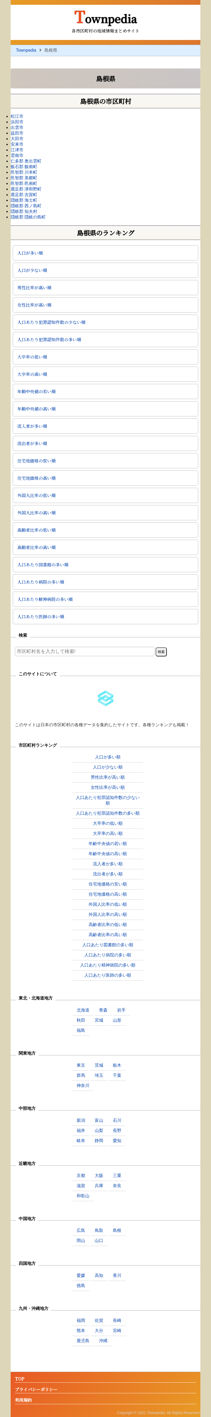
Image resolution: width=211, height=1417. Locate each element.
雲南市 (17, 155)
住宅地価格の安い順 (36, 461)
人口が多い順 (30, 253)
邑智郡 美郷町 (24, 178)
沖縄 (103, 1340)
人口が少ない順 (32, 270)
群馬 (81, 1075)
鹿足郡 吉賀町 (24, 194)
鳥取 (99, 1230)
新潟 (81, 1120)
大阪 (99, 1175)
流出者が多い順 (32, 443)
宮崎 (117, 1330)
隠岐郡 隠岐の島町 (28, 217)
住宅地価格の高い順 (36, 478)
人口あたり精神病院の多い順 (45, 599)
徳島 (81, 1285)
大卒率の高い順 (32, 374)
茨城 (99, 1065)
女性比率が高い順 (34, 305)
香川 (117, 1275)
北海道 (83, 1010)
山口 (99, 1240)
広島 (81, 1230)
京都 (81, 1175)
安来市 (17, 144)
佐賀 (99, 1320)
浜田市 (17, 122)
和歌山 (83, 1195)
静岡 (99, 1140)
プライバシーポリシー (36, 1389)
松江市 (17, 116)
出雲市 (17, 127)
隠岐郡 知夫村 (24, 211)
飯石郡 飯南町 (24, 166)
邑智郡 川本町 (24, 172)
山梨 (99, 1130)
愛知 (117, 1140)
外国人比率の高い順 (36, 513)
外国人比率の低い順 (36, 495)
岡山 (81, 1240)
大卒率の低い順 (32, 357)
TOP (19, 1379)
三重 (117, 1175)
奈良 (117, 1185)
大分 (99, 1330)
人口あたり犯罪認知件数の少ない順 (51, 322)
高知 (99, 1275)
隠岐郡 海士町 (24, 200)
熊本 (81, 1330)
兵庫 (99, 1185)
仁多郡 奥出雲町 (26, 161)
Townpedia (105, 16)
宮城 (99, 1020)
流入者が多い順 (32, 426)
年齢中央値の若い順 (36, 391)
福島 (81, 1030)
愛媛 (81, 1275)
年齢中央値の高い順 (36, 409)
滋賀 (81, 1185)
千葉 (117, 1075)
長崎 (117, 1320)
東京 (81, 1065)
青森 (103, 1010)
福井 (81, 1130)
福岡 (81, 1320)
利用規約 (23, 1400)
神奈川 (83, 1085)
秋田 (81, 1020)
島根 (117, 1230)
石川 (117, 1120)
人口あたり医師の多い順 (40, 617)
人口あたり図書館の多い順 (42, 565)
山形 (117, 1020)
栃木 (117, 1065)
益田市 (17, 133)
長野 (117, 1130)
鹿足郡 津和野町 (26, 189)
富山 (99, 1120)
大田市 (17, 138)
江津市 (17, 150)
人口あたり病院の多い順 (40, 582)
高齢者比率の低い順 (36, 530)
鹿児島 (83, 1340)
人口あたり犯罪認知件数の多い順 (49, 339)
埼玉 (99, 1075)
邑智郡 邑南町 (24, 183)
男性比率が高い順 (34, 288)
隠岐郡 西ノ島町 (26, 206)
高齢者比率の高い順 (36, 547)
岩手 (121, 1010)
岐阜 (81, 1140)
